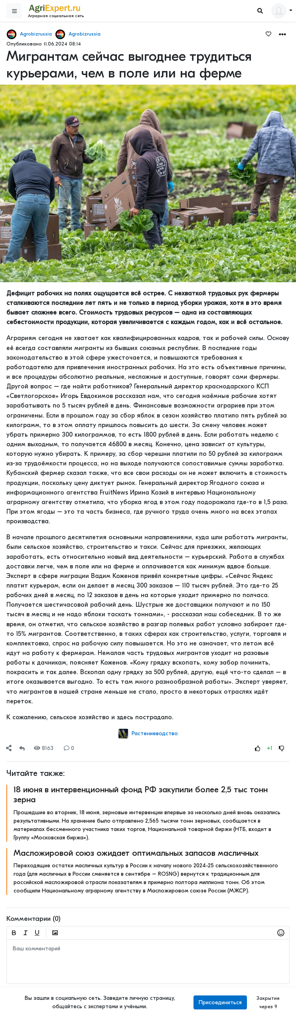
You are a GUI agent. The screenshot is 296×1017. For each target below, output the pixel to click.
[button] (282, 33)
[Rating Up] (258, 748)
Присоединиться (220, 1002)
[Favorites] (268, 33)
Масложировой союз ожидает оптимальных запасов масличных (136, 853)
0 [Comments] (69, 748)
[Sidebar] (14, 10)
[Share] (8, 748)
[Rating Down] (282, 748)
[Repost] (22, 748)
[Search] (260, 11)
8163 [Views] (43, 748)
